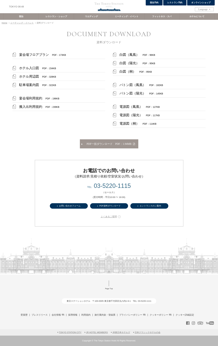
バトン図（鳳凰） (141, 85)
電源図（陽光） (139, 115)
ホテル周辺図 (37, 76)
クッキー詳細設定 (185, 314)
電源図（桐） (137, 123)
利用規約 (86, 314)
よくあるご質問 (109, 216)
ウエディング (91, 16)
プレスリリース (40, 314)
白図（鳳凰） (137, 54)
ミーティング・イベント (126, 16)
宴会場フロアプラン (42, 54)
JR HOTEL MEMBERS (97, 332)
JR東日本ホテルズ (121, 332)
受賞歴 (24, 314)
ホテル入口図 (37, 68)
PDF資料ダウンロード (110, 206)
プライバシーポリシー (132, 314)
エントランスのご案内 (150, 206)
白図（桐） (135, 71)
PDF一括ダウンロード (108, 143)
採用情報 (72, 314)
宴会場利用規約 (39, 98)
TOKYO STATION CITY (70, 332)
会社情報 (58, 314)
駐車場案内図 (37, 85)
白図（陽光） (137, 63)
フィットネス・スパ (161, 16)
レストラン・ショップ (56, 16)
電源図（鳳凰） (139, 106)
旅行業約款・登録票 (105, 314)
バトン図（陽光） (141, 93)
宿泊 (21, 16)
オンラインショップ (201, 2)
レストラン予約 (174, 2)
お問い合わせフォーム (70, 206)
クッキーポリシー (161, 314)
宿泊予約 (154, 2)
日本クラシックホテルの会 (147, 332)
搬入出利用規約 (39, 106)
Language (203, 9)
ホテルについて (196, 16)
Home (4, 23)
